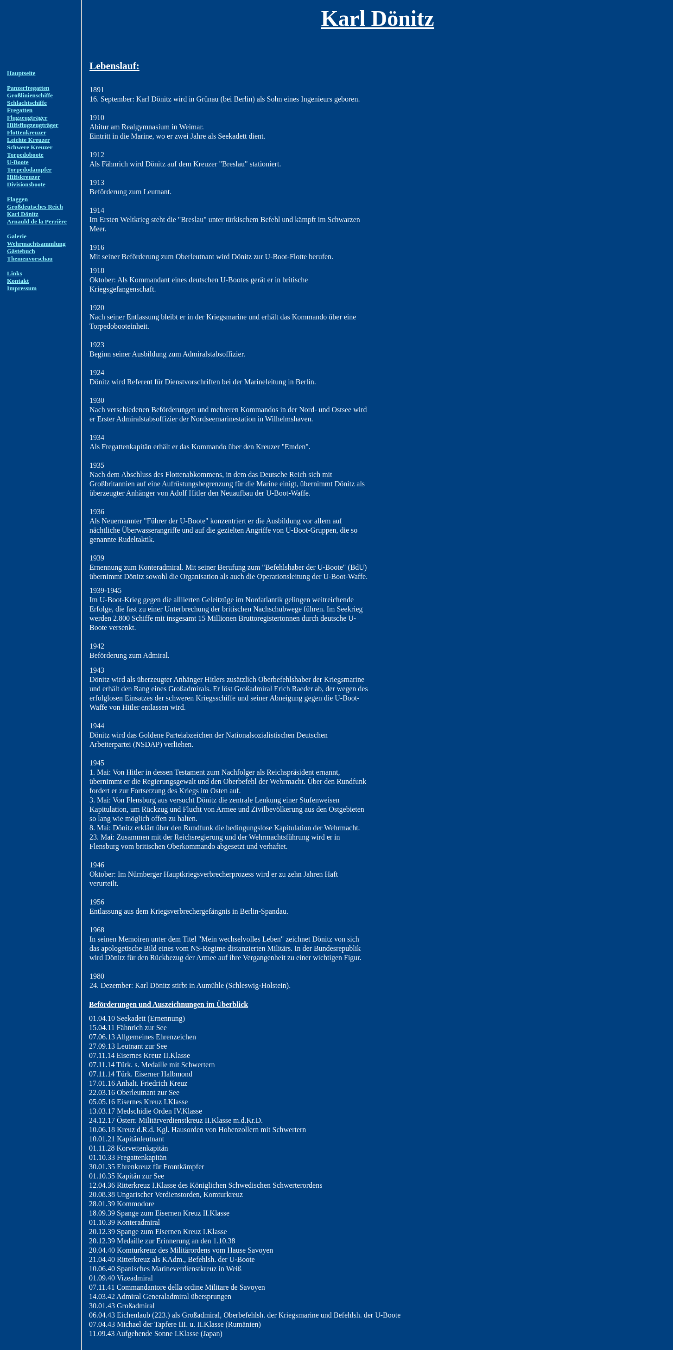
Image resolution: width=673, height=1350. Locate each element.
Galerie (16, 236)
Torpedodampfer (29, 169)
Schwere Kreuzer (29, 147)
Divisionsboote (26, 184)
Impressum (22, 288)
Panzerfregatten (28, 87)
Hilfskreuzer (23, 176)
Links (14, 273)
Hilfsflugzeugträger (32, 124)
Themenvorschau (29, 258)
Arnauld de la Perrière (37, 221)
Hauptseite (21, 73)
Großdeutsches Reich (35, 206)
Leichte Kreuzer (28, 139)
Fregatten (19, 110)
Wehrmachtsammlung (36, 243)
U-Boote (18, 162)
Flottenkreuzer (26, 132)
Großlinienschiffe (30, 95)
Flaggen (17, 199)
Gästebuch (21, 251)
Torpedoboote (25, 154)
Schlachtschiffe (27, 102)
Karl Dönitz (22, 213)
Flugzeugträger (27, 117)
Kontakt (18, 280)
